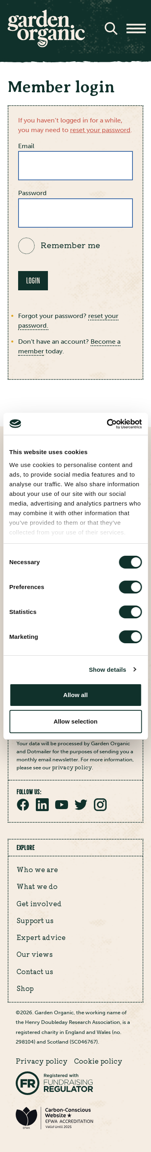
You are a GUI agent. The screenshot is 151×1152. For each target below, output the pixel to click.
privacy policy (72, 767)
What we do (37, 886)
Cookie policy (98, 1061)
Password (32, 193)
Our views (35, 954)
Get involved (39, 903)
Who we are (37, 869)
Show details (107, 669)
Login (33, 280)
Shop (25, 988)
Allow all (75, 694)
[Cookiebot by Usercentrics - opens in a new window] (107, 424)
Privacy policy (42, 1061)
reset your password (100, 130)
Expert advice (41, 937)
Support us (35, 920)
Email (26, 146)
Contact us (35, 971)
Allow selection (75, 721)
